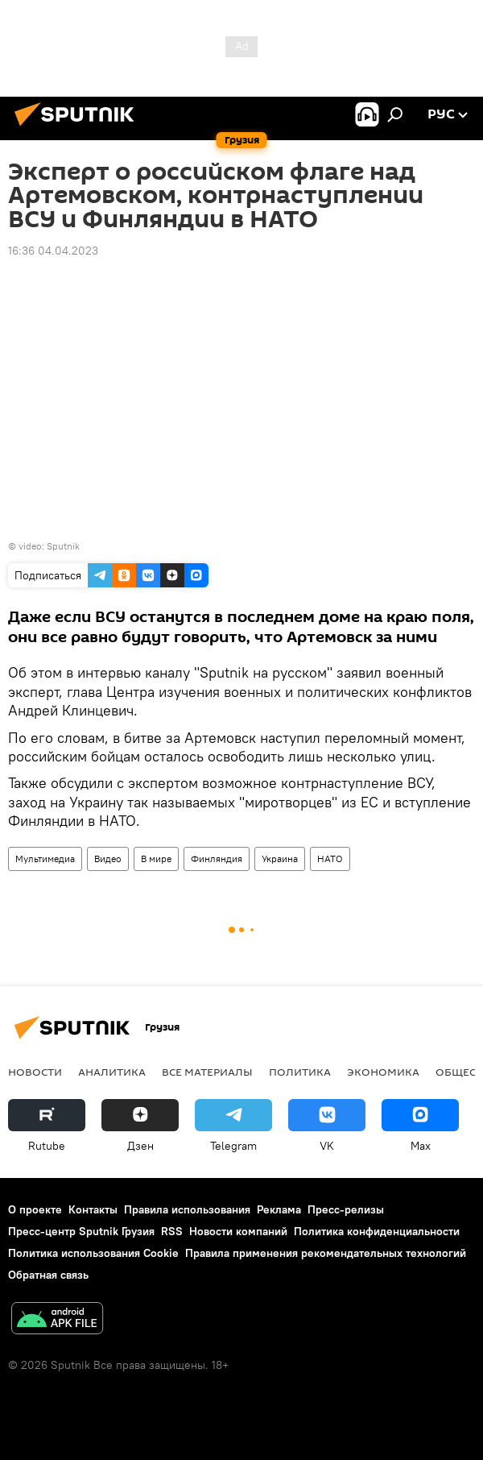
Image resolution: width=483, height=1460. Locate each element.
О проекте (35, 1209)
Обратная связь (48, 1274)
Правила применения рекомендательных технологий (325, 1253)
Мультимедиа (45, 858)
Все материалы (207, 1071)
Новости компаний (238, 1231)
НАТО (330, 858)
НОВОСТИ (35, 1071)
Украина (280, 858)
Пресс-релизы (346, 1209)
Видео (108, 858)
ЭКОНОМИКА (383, 1071)
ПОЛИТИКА (300, 1071)
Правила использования (187, 1209)
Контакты (93, 1209)
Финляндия (216, 858)
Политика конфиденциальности (377, 1231)
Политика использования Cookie (93, 1253)
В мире (156, 858)
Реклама (279, 1209)
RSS (172, 1231)
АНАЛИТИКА (112, 1071)
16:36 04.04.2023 (53, 250)
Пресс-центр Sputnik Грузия (81, 1231)
